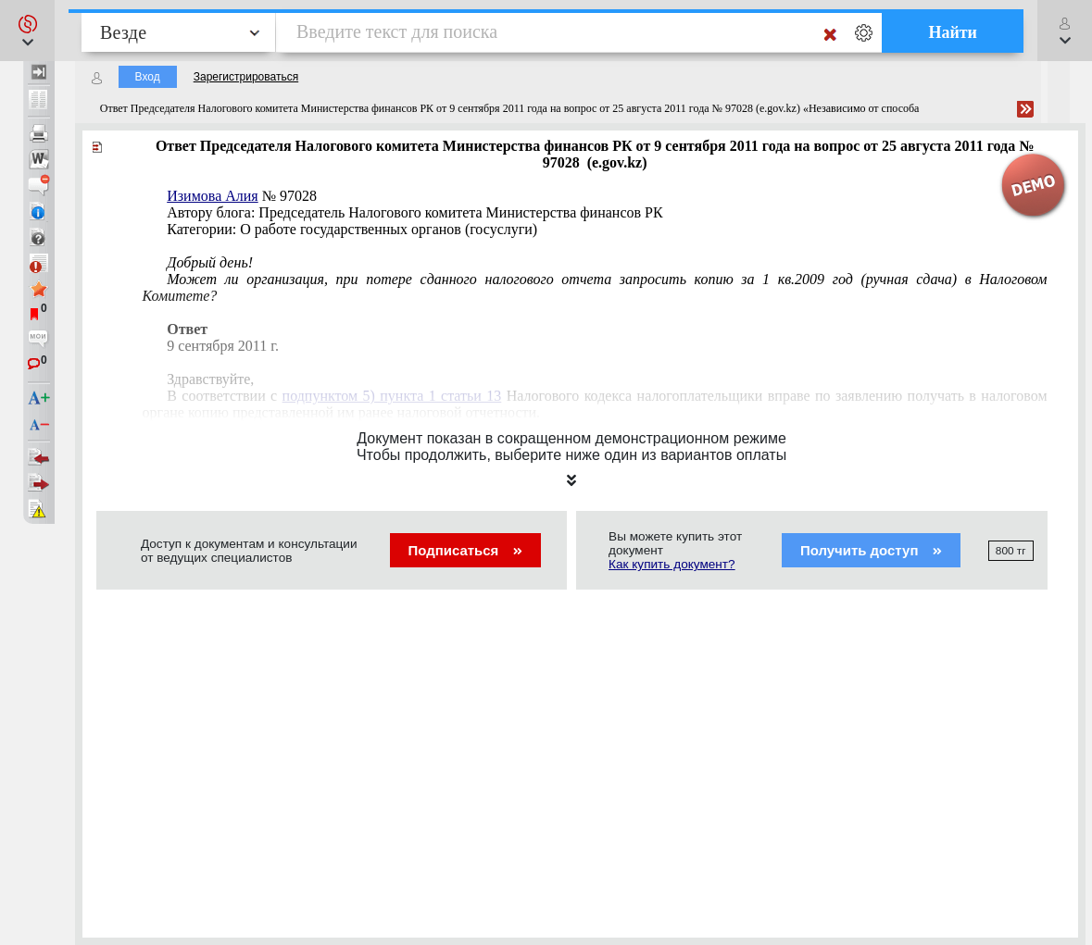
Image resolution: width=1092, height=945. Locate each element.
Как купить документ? (672, 564)
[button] (27, 30)
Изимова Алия (212, 196)
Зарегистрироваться (246, 76)
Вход (147, 76)
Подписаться (465, 550)
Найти (952, 32)
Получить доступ (871, 550)
